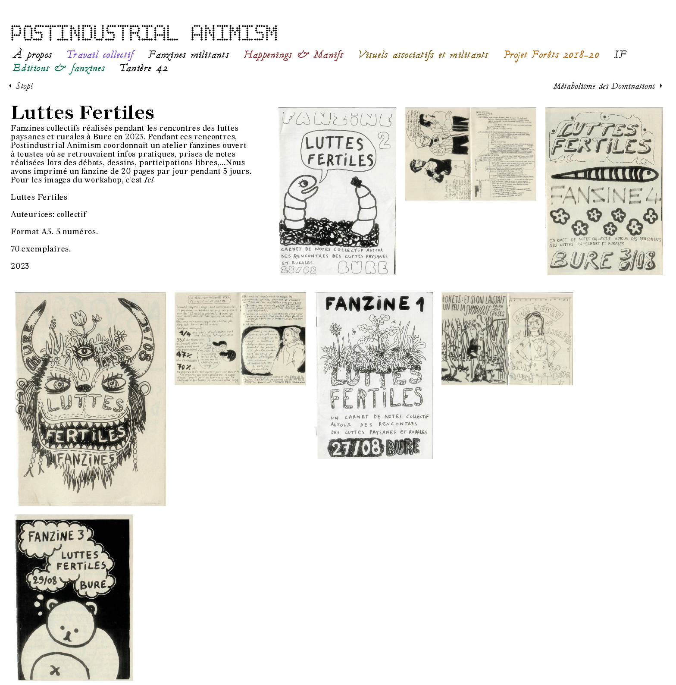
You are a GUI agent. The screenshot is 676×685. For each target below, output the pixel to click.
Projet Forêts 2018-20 (551, 55)
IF (620, 55)
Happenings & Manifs (294, 55)
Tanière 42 (144, 68)
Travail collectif (100, 55)
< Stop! (21, 85)
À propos (32, 55)
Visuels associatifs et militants (423, 55)
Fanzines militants (188, 55)
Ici (148, 180)
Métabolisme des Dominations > (608, 85)
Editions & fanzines (59, 68)
